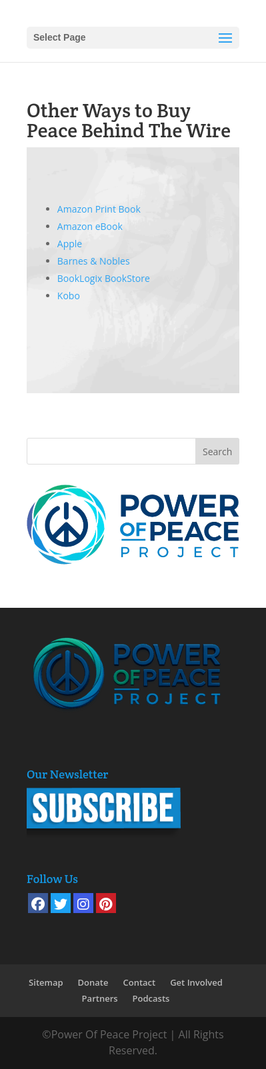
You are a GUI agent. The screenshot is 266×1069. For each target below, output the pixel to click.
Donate (93, 982)
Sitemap (46, 982)
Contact (139, 982)
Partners (100, 998)
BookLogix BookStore (103, 278)
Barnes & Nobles (93, 261)
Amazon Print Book (99, 209)
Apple (69, 243)
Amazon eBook (90, 226)
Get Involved (196, 982)
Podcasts (151, 998)
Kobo (68, 295)
